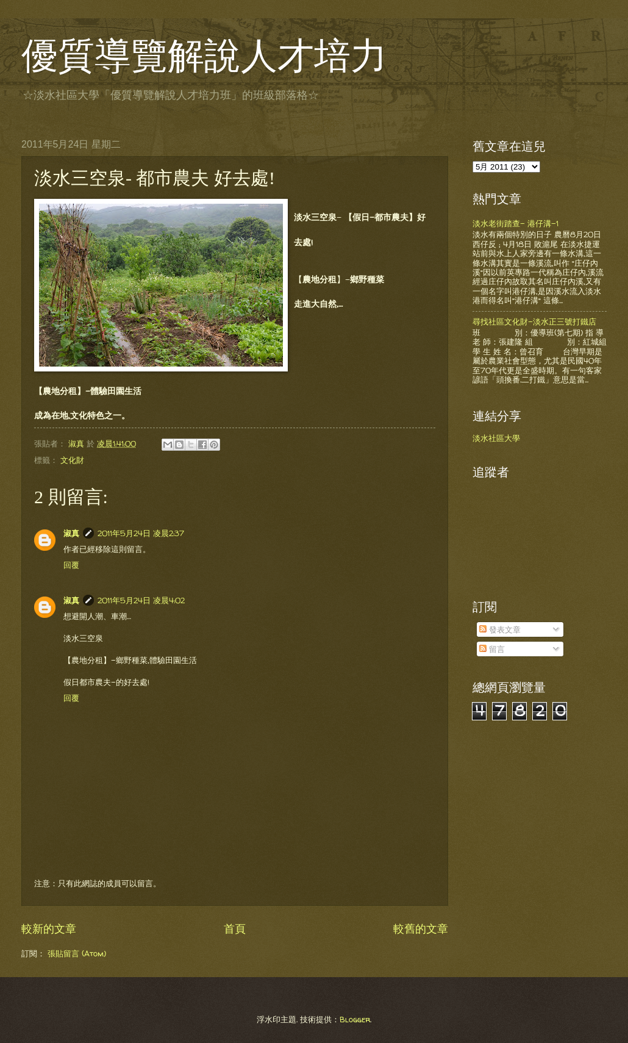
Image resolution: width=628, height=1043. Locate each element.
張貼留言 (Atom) (77, 953)
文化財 (72, 459)
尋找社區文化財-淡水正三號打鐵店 (534, 321)
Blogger (355, 1019)
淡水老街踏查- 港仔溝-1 (515, 223)
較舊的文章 (420, 928)
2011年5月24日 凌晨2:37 (141, 533)
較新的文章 (48, 928)
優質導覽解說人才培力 (204, 56)
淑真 (71, 533)
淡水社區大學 (496, 437)
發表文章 (500, 629)
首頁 (235, 928)
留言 (492, 648)
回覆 (71, 564)
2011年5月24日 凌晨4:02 (141, 600)
